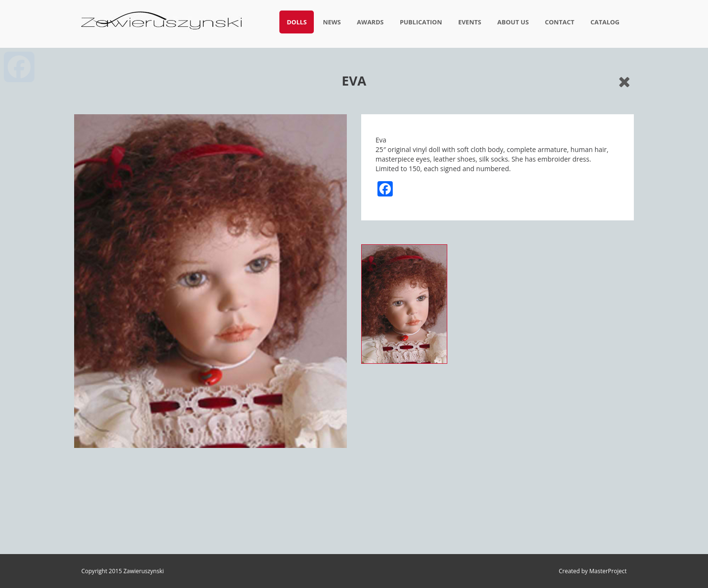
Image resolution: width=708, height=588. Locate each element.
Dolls (297, 22)
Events (469, 22)
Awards (370, 22)
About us (513, 22)
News (332, 22)
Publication (421, 22)
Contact (560, 22)
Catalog (605, 22)
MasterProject (608, 571)
